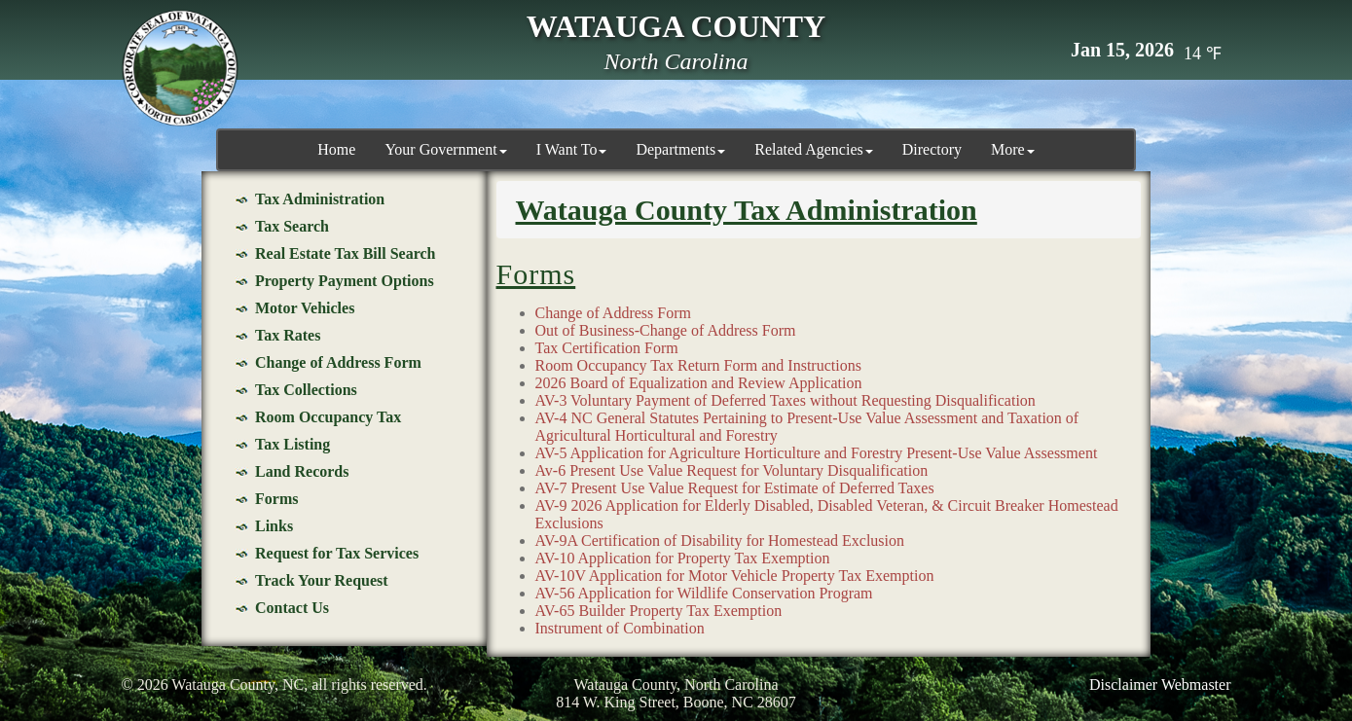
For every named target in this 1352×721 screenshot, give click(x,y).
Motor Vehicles (304, 308)
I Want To (571, 149)
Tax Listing (292, 444)
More (1013, 149)
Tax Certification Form (606, 348)
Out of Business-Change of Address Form (665, 330)
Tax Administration (319, 199)
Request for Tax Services (337, 553)
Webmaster (1196, 684)
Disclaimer (1123, 684)
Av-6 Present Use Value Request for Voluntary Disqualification (732, 470)
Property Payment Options (344, 280)
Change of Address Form (338, 362)
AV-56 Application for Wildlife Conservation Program (704, 593)
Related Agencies (813, 149)
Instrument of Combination (620, 628)
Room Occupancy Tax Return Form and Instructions (698, 365)
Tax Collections (306, 389)
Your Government (445, 149)
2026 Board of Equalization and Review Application (698, 383)
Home (336, 149)
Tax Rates (287, 335)
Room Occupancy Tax (328, 417)
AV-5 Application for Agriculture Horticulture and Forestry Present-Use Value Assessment (816, 453)
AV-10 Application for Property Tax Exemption (682, 558)
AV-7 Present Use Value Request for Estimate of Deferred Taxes (734, 488)
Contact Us (292, 607)
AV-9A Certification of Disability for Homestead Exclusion (720, 540)
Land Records (301, 471)
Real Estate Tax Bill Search (345, 253)
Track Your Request (321, 580)
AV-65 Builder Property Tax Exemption (659, 610)
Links (274, 526)
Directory (932, 149)
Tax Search (292, 226)
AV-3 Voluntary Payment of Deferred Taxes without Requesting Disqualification (785, 400)
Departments (680, 149)
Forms (276, 498)
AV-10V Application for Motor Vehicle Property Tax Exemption (734, 575)
